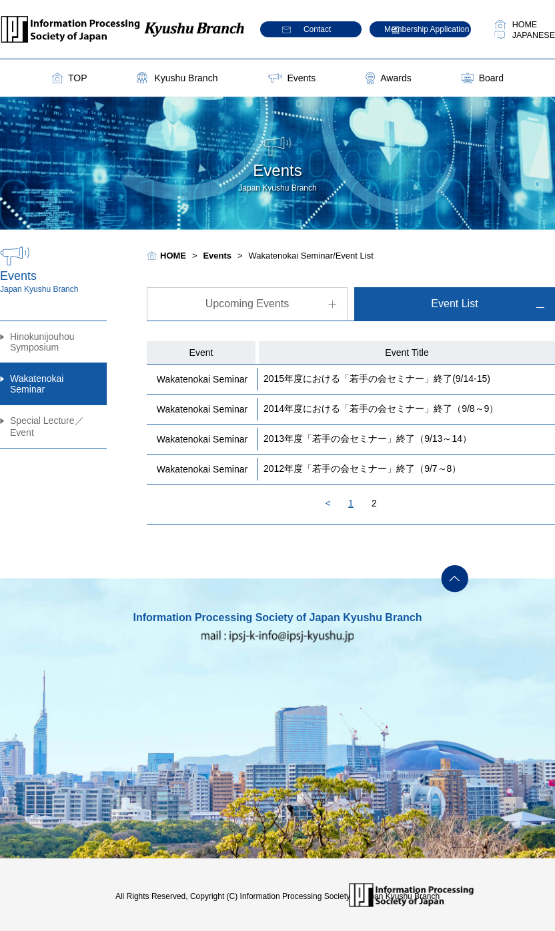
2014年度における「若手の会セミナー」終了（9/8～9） (380, 408)
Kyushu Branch (185, 78)
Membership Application (426, 29)
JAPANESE (533, 35)
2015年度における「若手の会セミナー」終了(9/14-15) (376, 378)
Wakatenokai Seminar (36, 384)
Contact (317, 29)
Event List (454, 303)
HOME (525, 24)
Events (301, 78)
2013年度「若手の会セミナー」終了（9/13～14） (367, 438)
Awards (395, 78)
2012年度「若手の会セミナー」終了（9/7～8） (362, 468)
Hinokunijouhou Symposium (42, 342)
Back (328, 502)
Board (491, 78)
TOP (77, 78)
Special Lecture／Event (47, 426)
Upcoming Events (247, 303)
